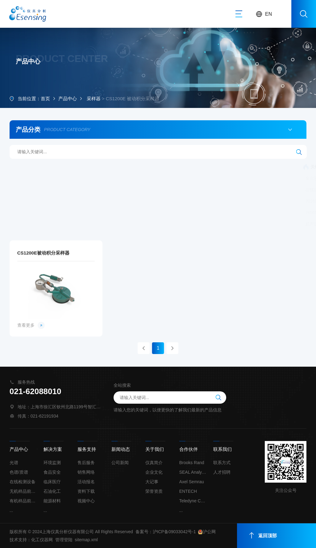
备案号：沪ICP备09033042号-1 (165, 531)
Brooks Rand (191, 462)
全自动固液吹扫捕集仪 (113, 189)
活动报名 (86, 481)
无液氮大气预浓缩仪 (270, 201)
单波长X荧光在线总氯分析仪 (150, 201)
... (11, 510)
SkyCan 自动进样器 (94, 201)
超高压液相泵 (127, 223)
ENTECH (188, 491)
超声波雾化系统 (45, 223)
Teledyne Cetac (193, 500)
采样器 (94, 99)
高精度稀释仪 (87, 212)
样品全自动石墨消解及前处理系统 (181, 223)
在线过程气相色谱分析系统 (56, 189)
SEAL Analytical (193, 472)
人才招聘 (222, 472)
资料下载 (86, 491)
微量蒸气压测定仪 (244, 178)
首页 (45, 99)
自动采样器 (261, 189)
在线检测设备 (22, 481)
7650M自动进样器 (47, 212)
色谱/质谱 (19, 472)
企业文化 (154, 472)
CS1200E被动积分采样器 (43, 313)
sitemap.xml (86, 539)
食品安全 (52, 472)
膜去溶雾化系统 (256, 212)
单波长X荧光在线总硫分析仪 (214, 201)
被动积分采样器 (225, 189)
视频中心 (86, 500)
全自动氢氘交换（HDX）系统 (141, 178)
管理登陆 (64, 539)
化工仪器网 (42, 539)
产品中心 (67, 99)
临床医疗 (52, 481)
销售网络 (86, 472)
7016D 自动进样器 (47, 201)
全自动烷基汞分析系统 (129, 166)
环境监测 (52, 462)
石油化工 (52, 491)
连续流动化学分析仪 (78, 166)
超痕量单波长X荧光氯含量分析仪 (199, 212)
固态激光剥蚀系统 (87, 223)
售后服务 (86, 462)
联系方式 (222, 462)
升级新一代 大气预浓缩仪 (134, 212)
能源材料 (52, 500)
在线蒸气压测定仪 (289, 178)
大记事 (151, 481)
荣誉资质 (154, 491)
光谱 (14, 462)
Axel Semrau (191, 481)
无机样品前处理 (23, 491)
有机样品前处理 (23, 500)
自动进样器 (291, 212)
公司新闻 (120, 462)
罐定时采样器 (188, 189)
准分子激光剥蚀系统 (198, 178)
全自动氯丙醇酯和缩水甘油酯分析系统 (66, 178)
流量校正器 (155, 189)
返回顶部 (263, 535)
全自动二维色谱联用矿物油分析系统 (243, 166)
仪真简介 (154, 462)
